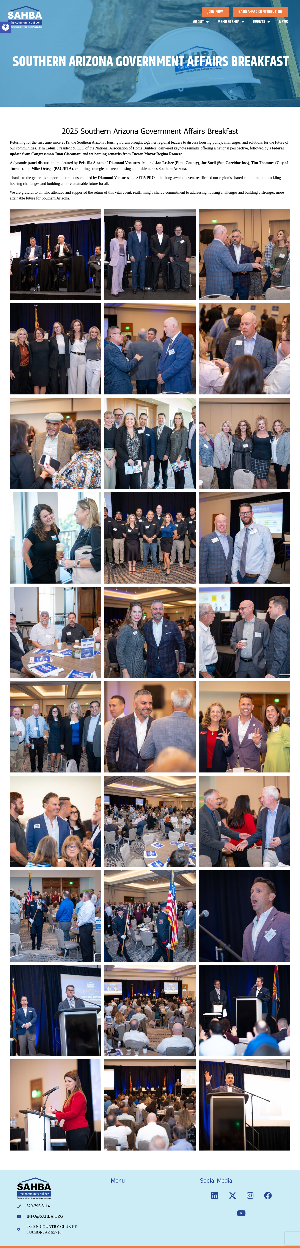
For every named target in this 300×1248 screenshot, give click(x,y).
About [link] (201, 22)
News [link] (283, 22)
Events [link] (261, 22)
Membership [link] (231, 22)
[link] (5, 27)
